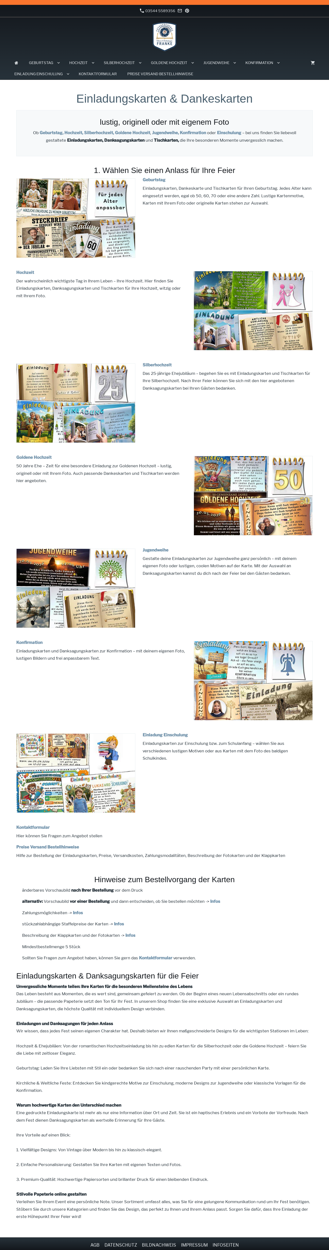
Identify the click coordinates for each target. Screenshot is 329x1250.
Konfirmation (193, 132)
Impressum (194, 1245)
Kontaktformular (33, 827)
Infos (215, 901)
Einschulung (229, 132)
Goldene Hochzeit (132, 132)
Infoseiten (226, 1245)
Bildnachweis (159, 1245)
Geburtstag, (51, 132)
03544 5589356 (157, 10)
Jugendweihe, (165, 132)
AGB (95, 1245)
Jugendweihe (155, 550)
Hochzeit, (73, 132)
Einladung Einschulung (165, 734)
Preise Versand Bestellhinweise (47, 847)
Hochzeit (25, 272)
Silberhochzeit (157, 364)
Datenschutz (120, 1245)
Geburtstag (154, 179)
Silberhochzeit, (99, 132)
